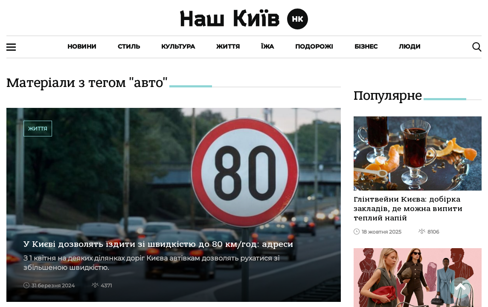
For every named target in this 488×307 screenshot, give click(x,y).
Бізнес (366, 46)
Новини (81, 46)
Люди (410, 46)
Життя (228, 46)
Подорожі (314, 46)
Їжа (267, 46)
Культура (178, 46)
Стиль (129, 46)
